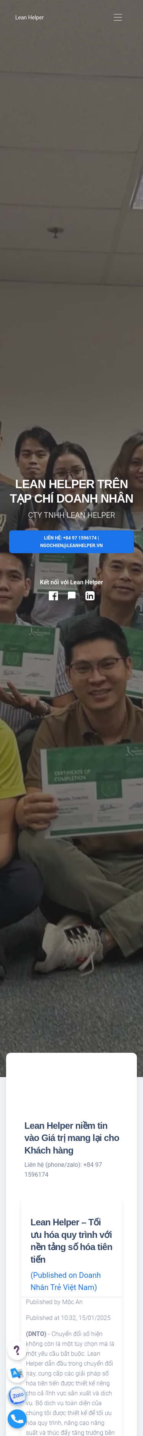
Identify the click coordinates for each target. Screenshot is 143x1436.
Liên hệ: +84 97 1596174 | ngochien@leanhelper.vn (71, 541)
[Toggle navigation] (118, 17)
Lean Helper (29, 17)
